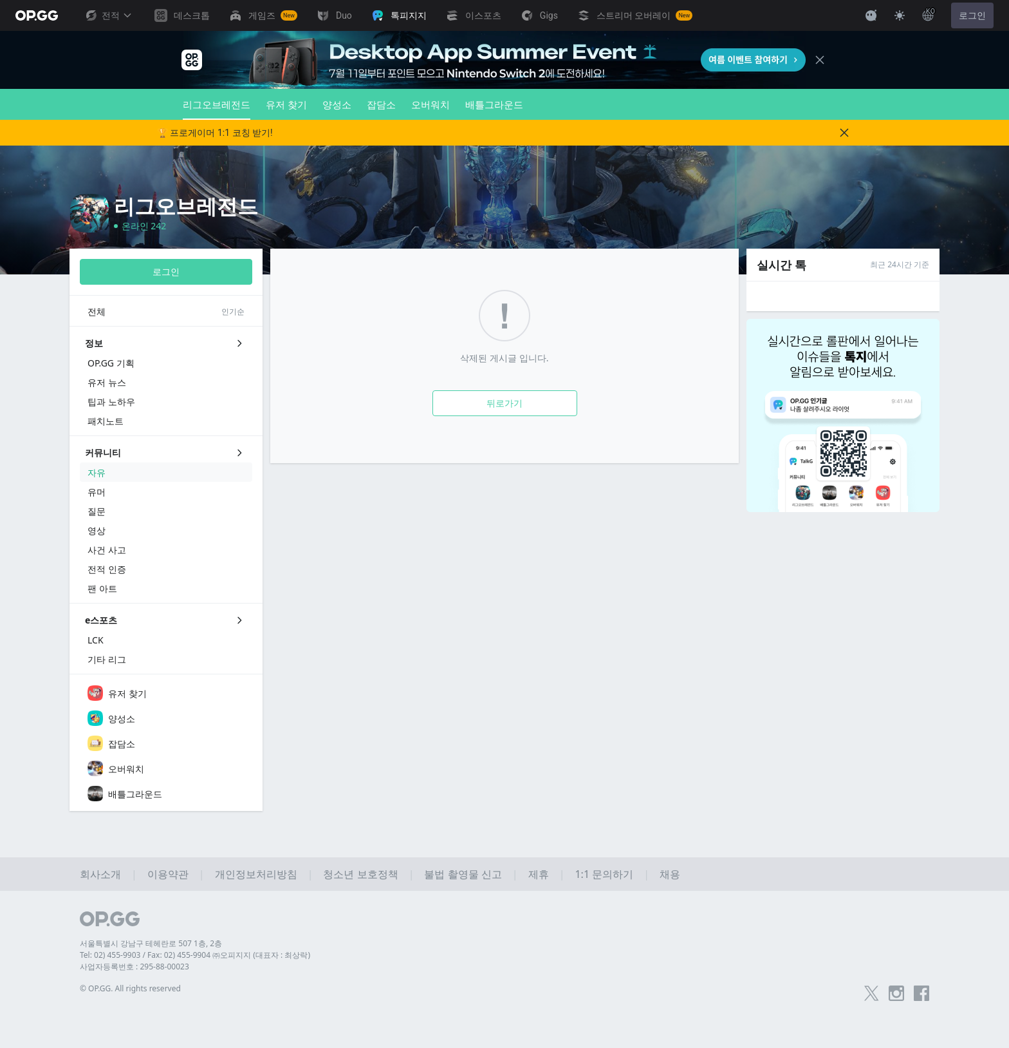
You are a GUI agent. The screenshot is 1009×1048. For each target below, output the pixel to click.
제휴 (538, 874)
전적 (108, 15)
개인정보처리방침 (256, 874)
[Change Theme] (899, 15)
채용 (670, 874)
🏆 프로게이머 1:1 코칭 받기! (215, 133)
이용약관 (168, 874)
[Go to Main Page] (36, 15)
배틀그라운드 (494, 104)
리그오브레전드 (216, 109)
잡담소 (381, 104)
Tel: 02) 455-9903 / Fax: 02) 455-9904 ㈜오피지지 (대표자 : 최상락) (195, 954)
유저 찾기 (286, 104)
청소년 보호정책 (360, 874)
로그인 (972, 15)
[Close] (820, 60)
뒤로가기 (504, 403)
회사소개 (100, 874)
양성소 (336, 104)
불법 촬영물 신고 (462, 874)
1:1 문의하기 (604, 874)
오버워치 (430, 104)
